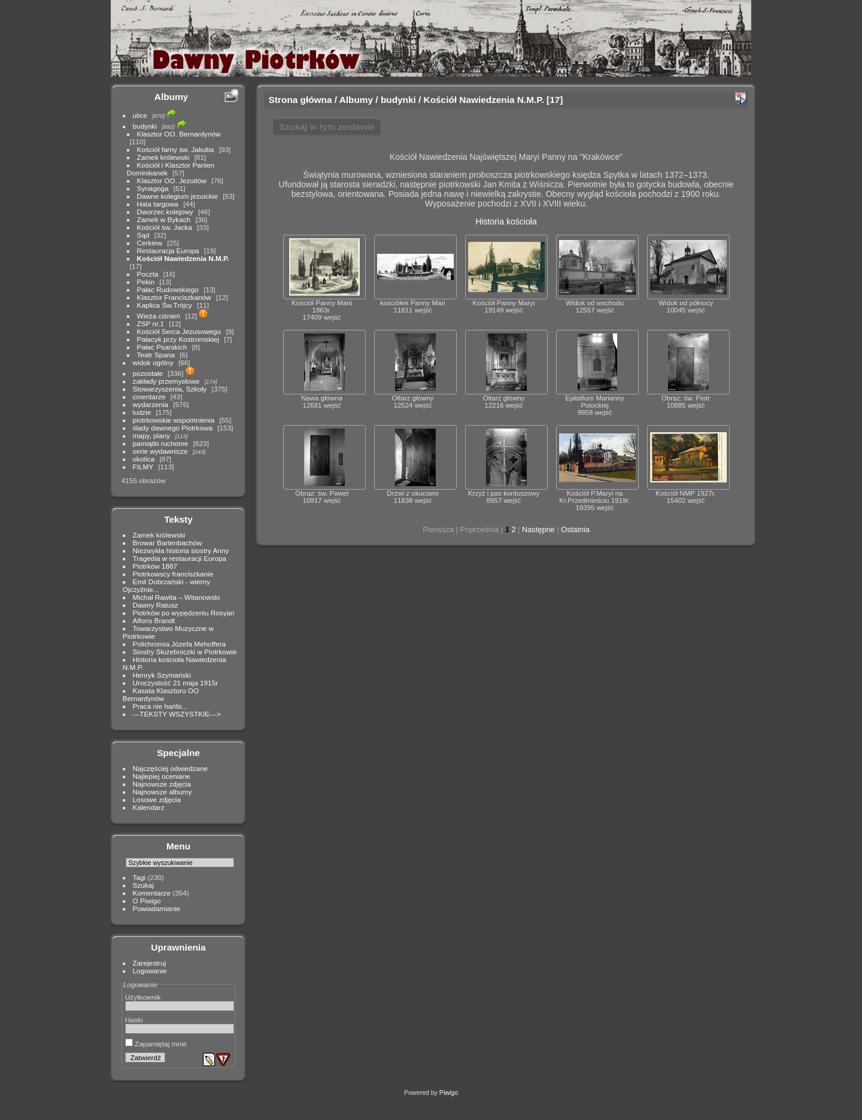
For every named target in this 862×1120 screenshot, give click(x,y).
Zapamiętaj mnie (156, 1044)
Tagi (139, 877)
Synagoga (153, 188)
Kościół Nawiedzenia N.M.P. (183, 258)
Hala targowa (157, 204)
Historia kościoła (506, 221)
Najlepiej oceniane (161, 776)
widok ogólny (153, 362)
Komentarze (152, 893)
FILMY (143, 467)
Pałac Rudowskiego (168, 289)
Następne (538, 529)
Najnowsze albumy (162, 792)
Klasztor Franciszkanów (174, 297)
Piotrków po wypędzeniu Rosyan (184, 613)
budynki (145, 126)
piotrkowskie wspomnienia (174, 420)
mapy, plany (152, 435)
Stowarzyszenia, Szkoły (170, 389)
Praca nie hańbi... (160, 706)
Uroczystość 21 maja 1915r (175, 683)
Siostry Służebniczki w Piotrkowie (185, 651)
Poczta (148, 274)
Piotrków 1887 (155, 566)
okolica (144, 459)
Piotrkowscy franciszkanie (173, 574)
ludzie (142, 412)
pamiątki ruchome (161, 443)
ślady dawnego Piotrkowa (173, 428)
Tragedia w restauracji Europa (180, 558)
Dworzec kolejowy (165, 211)
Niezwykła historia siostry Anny (181, 550)
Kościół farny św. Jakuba (175, 149)
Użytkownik (143, 997)
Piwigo (448, 1092)
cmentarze (149, 396)
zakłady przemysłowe (166, 381)
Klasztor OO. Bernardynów (179, 134)
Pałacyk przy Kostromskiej (178, 339)
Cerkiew (150, 243)
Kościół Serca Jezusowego (179, 331)
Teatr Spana (156, 355)
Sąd (143, 235)
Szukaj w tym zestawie (327, 127)
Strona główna (300, 100)
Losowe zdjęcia (157, 799)
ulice (140, 115)
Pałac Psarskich (162, 347)
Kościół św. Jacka (164, 227)
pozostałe (148, 373)
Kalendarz (149, 807)
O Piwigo (147, 901)
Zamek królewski (163, 157)
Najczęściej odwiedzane (170, 768)
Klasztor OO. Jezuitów (172, 180)
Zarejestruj (149, 963)
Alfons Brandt (154, 620)
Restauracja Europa (168, 250)
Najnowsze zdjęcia (162, 784)
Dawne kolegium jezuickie (177, 196)
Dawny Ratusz (155, 605)
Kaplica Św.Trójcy (164, 305)
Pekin (145, 282)
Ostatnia (575, 529)
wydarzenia (151, 404)
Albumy (171, 97)
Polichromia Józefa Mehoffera (179, 644)
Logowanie (150, 971)
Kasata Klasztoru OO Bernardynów (161, 694)
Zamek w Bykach (164, 219)
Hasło (134, 1020)
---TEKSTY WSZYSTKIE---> (177, 714)
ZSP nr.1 (151, 323)
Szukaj (143, 885)
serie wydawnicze (160, 451)
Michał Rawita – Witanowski (176, 597)
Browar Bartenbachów (167, 543)
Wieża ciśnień (159, 316)
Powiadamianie (157, 908)
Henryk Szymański (162, 675)
